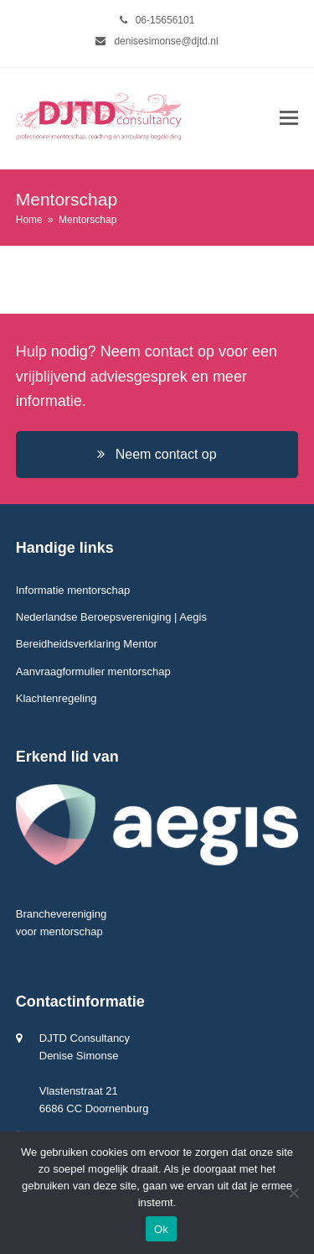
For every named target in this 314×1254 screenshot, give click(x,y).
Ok (161, 1229)
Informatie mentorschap (73, 590)
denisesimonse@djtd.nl (166, 41)
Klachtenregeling (56, 698)
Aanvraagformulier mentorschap (93, 671)
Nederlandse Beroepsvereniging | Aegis (111, 617)
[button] (289, 118)
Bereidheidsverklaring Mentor (86, 643)
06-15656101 (165, 20)
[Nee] (293, 1192)
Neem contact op (156, 454)
